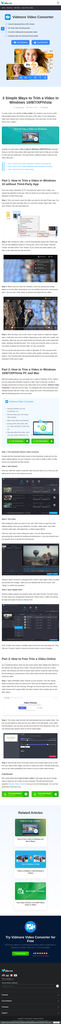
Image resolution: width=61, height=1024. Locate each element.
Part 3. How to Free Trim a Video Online (21, 169)
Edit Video (17, 8)
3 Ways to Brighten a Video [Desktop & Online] (30, 872)
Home (3, 8)
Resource (9, 8)
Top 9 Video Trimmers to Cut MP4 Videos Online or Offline (30, 904)
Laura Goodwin (18, 107)
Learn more (48, 1022)
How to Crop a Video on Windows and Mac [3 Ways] (30, 840)
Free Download (20, 42)
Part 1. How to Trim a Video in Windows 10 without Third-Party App (29, 163)
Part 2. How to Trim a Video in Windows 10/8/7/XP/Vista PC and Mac (30, 166)
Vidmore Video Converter (33, 17)
